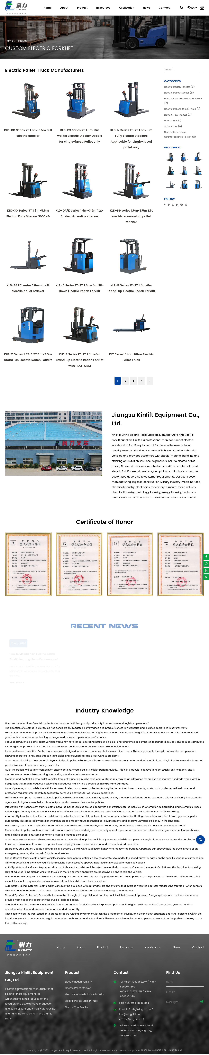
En (194, 7)
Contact (164, 8)
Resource (126, 948)
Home (48, 8)
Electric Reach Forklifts (78, 983)
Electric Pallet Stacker (78, 989)
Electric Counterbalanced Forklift (84, 995)
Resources (103, 8)
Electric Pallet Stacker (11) (179, 93)
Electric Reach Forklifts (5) (179, 87)
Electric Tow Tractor (77, 1008)
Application (126, 8)
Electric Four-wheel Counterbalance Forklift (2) (180, 134)
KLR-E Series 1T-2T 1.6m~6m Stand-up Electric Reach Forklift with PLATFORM (79, 361)
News (146, 8)
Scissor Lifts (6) (173, 126)
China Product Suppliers (126, 1051)
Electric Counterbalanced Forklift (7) (183, 101)
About (64, 8)
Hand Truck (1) (172, 121)
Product (82, 8)
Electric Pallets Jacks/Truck (81, 1002)
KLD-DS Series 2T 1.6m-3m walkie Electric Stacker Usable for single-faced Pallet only (79, 136)
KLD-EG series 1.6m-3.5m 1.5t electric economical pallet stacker (131, 217)
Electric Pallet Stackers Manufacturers (154, 436)
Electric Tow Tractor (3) (178, 115)
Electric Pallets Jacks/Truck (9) (182, 109)
